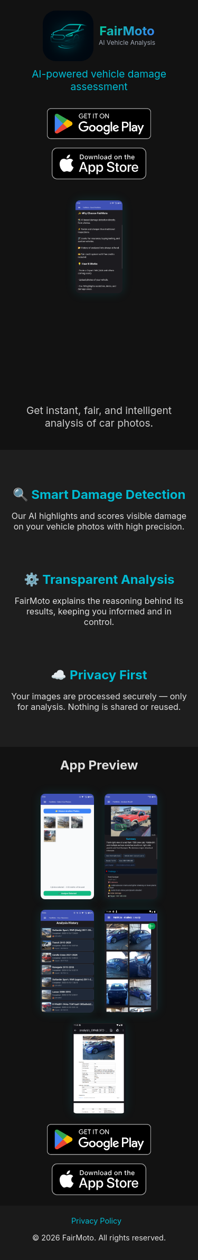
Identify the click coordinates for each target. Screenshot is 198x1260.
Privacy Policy (96, 1220)
